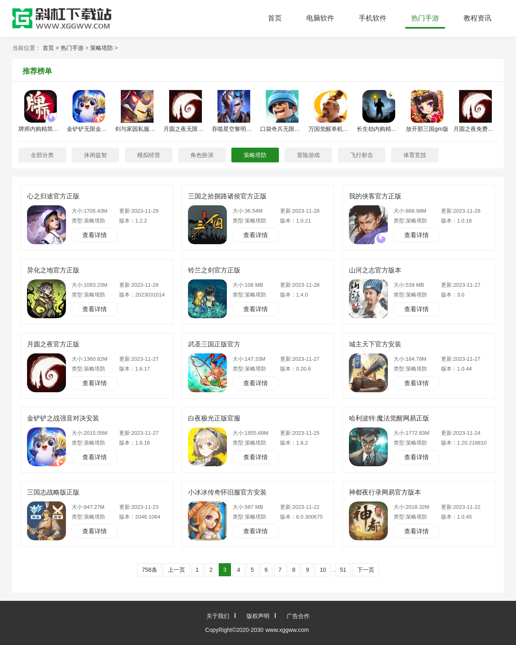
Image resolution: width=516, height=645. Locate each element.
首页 (275, 18)
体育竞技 (414, 155)
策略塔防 (101, 48)
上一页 (176, 569)
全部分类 (42, 155)
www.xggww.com (287, 630)
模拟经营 (148, 155)
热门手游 (425, 18)
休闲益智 (95, 155)
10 (323, 569)
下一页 (365, 569)
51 (343, 569)
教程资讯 (477, 18)
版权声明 (258, 616)
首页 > (52, 48)
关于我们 (217, 616)
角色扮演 (201, 155)
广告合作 (298, 616)
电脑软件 (320, 18)
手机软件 (373, 18)
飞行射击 (361, 155)
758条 (149, 569)
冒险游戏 (308, 155)
